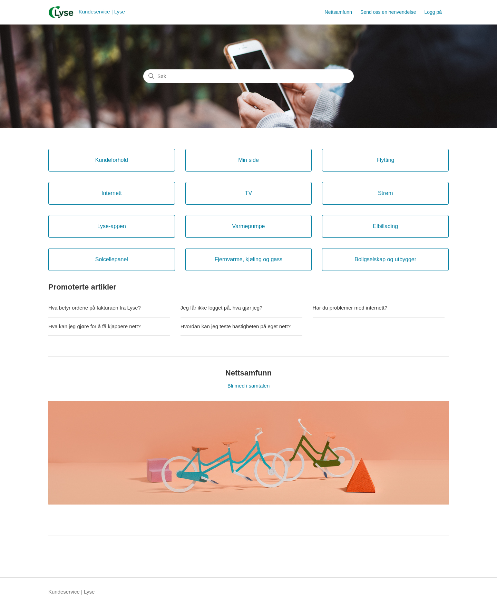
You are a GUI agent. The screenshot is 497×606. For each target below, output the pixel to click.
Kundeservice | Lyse (71, 592)
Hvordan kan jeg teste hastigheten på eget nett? (236, 326)
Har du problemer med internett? (350, 308)
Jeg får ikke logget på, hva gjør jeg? (222, 308)
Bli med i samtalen (248, 386)
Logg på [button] (433, 12)
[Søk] (248, 76)
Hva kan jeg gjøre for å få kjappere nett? (94, 326)
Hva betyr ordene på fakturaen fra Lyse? (94, 308)
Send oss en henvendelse (388, 12)
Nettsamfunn (338, 12)
